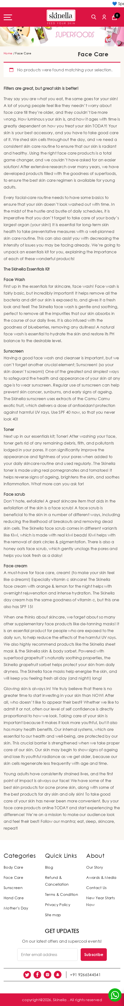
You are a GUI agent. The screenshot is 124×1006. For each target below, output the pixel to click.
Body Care (13, 867)
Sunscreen (13, 887)
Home (8, 53)
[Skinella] (61, 17)
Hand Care (14, 898)
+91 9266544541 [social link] (85, 974)
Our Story (94, 867)
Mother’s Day (16, 908)
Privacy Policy (57, 904)
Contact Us (96, 887)
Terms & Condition (61, 894)
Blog (49, 867)
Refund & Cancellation (57, 880)
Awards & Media (101, 877)
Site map (53, 915)
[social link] (27, 975)
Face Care (13, 877)
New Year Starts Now (100, 901)
